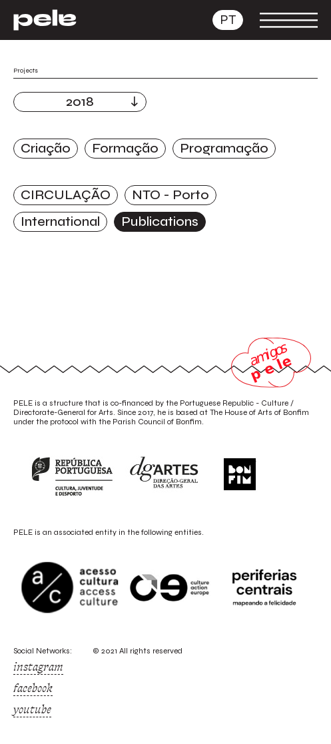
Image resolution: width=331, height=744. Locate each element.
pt (228, 19)
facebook (33, 688)
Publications (159, 221)
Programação (224, 148)
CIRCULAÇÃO (66, 194)
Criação (46, 148)
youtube (32, 709)
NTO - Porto (170, 194)
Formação (125, 148)
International (60, 221)
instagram (38, 666)
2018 (80, 101)
